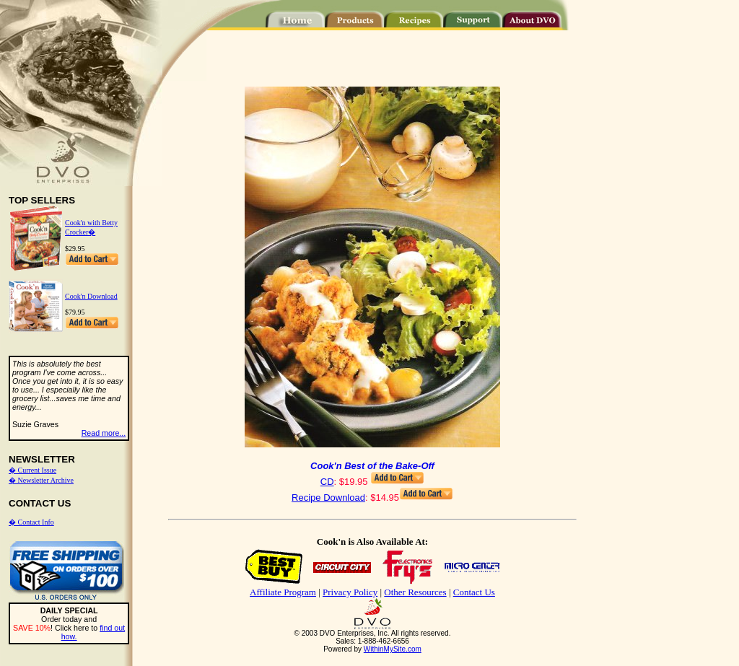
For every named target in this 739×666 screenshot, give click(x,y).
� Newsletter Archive (41, 480)
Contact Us (474, 592)
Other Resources (415, 592)
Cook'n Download (91, 296)
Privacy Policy (350, 592)
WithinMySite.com (392, 649)
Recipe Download (328, 497)
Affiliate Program (283, 592)
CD (327, 481)
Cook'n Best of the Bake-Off (372, 465)
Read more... (104, 433)
